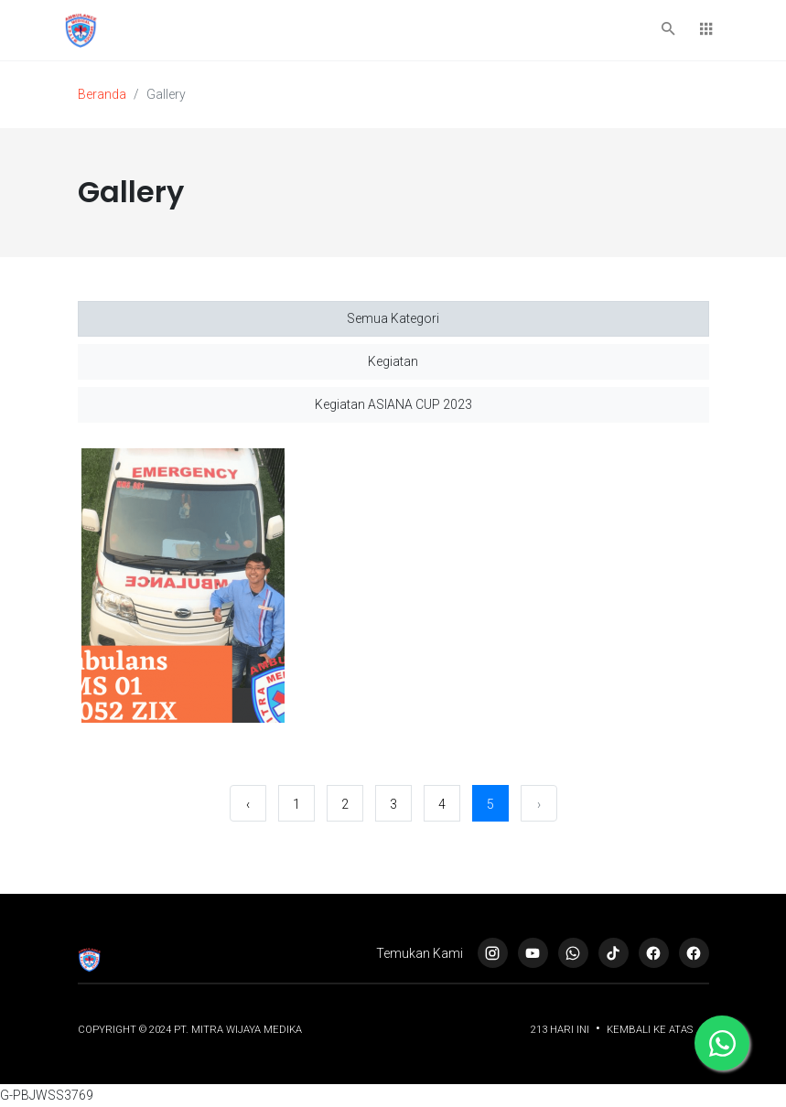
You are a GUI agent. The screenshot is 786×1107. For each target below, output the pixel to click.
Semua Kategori (393, 318)
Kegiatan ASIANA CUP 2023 (393, 404)
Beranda (102, 94)
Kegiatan (393, 361)
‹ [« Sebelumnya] (248, 804)
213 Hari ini (561, 1030)
